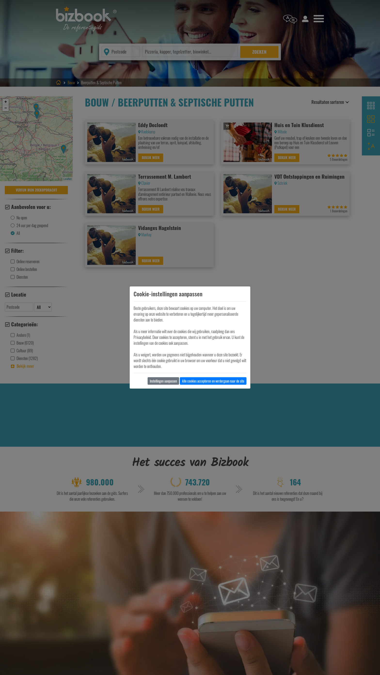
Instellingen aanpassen (163, 381)
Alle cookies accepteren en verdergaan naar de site (213, 381)
